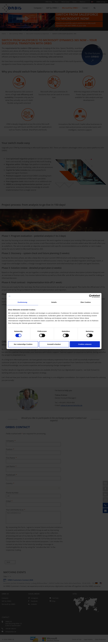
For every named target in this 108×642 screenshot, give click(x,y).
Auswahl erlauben (54, 344)
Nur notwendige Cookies (23, 344)
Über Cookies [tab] (85, 302)
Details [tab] (54, 302)
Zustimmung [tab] (22, 302)
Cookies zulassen (85, 344)
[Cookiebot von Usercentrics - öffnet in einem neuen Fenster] (90, 296)
